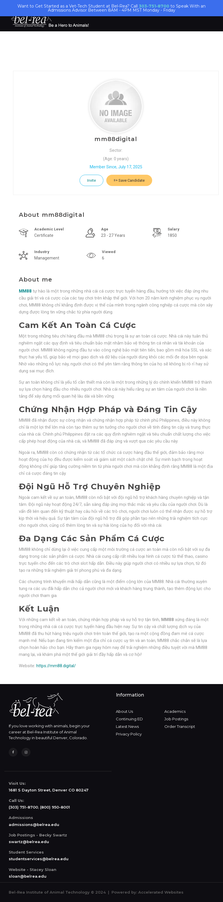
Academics (175, 711)
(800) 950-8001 (55, 807)
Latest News (127, 726)
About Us (124, 711)
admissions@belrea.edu (34, 824)
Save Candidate (129, 180)
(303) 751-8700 (23, 807)
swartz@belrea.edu (29, 841)
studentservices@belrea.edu (39, 858)
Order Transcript (179, 726)
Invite (91, 180)
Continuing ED (129, 719)
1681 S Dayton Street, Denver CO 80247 (49, 790)
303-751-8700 (154, 6)
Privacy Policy (129, 734)
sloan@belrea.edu (27, 876)
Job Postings (176, 719)
